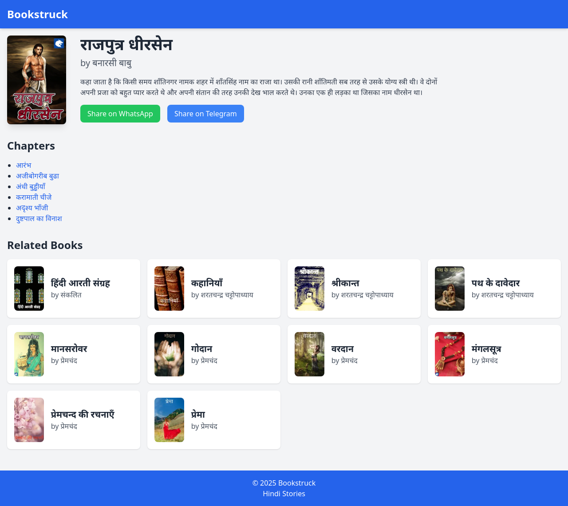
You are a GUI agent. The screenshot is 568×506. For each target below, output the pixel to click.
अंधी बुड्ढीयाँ (30, 186)
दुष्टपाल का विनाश (39, 218)
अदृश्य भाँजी (32, 208)
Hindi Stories (284, 493)
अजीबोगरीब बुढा (37, 176)
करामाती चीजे (33, 197)
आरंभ (23, 165)
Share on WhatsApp (120, 114)
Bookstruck (37, 14)
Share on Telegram (205, 114)
